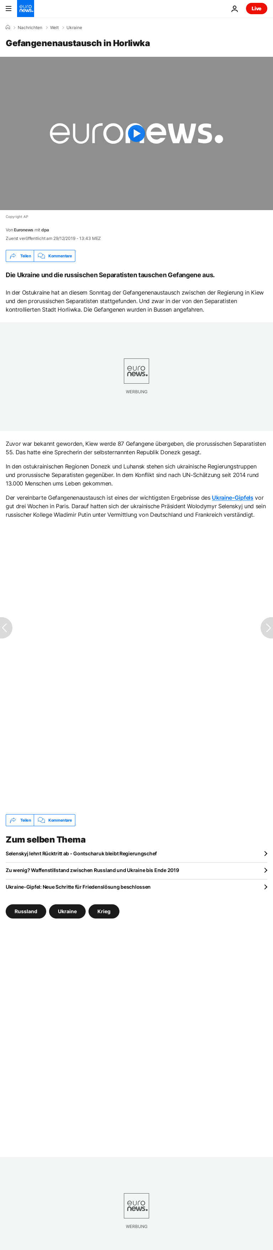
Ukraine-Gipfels (232, 497)
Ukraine (74, 28)
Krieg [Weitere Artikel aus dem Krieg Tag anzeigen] (104, 911)
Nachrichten (30, 28)
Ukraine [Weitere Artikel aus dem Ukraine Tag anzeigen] (67, 911)
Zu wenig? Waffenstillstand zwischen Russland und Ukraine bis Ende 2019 (92, 870)
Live (257, 8)
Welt (54, 28)
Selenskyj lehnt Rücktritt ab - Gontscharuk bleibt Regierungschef (81, 853)
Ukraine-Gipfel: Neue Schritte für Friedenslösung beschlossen (78, 887)
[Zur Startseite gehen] (25, 8)
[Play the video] (136, 133)
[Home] (8, 27)
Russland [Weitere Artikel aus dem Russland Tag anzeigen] (26, 911)
